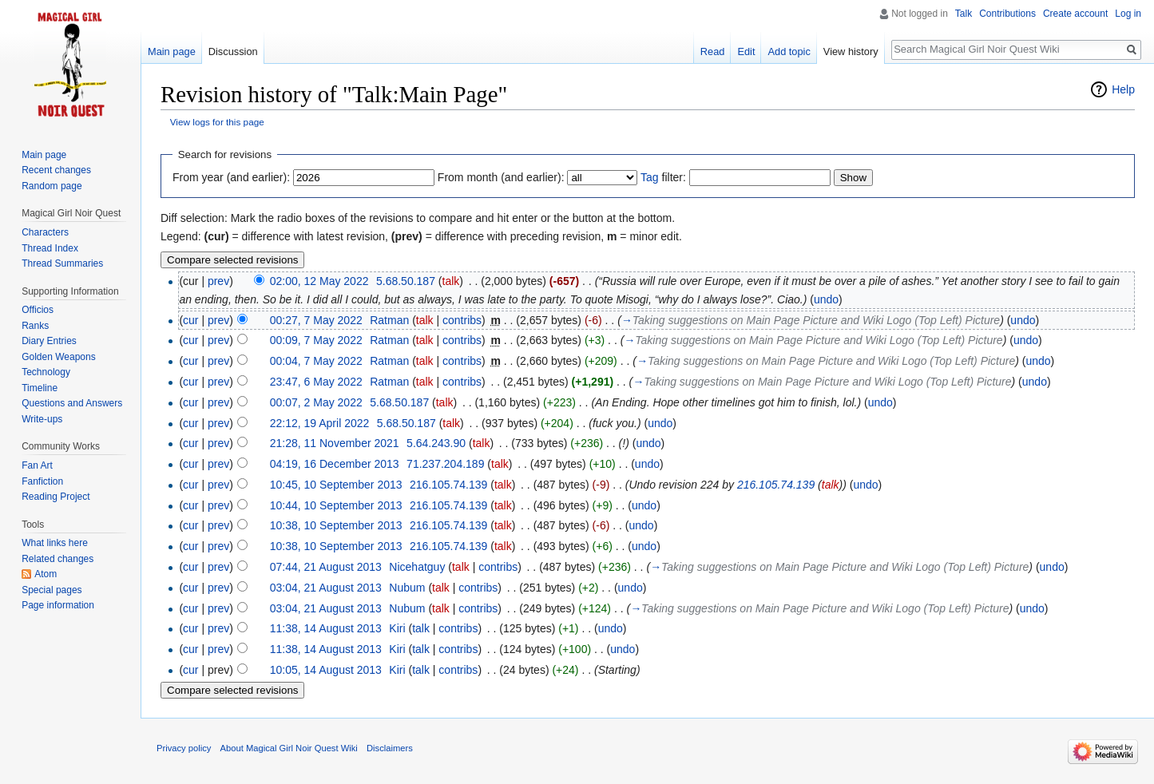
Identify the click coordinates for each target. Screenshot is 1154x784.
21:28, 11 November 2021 (334, 443)
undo (826, 299)
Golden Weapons (59, 356)
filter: (663, 177)
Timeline (40, 388)
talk (451, 281)
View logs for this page (217, 122)
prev (218, 281)
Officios (38, 309)
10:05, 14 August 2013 (326, 669)
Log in (1128, 13)
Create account (1075, 13)
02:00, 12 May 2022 (319, 281)
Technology (46, 372)
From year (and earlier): (231, 177)
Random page (51, 186)
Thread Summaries (62, 263)
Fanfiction (42, 481)
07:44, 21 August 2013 (326, 566)
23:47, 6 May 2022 (316, 381)
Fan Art (37, 465)
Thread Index (50, 248)
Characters (45, 232)
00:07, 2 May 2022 (316, 402)
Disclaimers (390, 748)
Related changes (57, 558)
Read (712, 51)
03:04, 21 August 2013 (326, 587)
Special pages (51, 590)
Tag (649, 177)
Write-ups (42, 419)
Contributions (1007, 13)
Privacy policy (184, 748)
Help (1123, 89)
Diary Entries (49, 340)
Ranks (35, 325)
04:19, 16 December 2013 (334, 463)
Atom (45, 574)
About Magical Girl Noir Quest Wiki (289, 748)
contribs (462, 320)
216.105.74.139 (776, 484)
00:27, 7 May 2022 (316, 320)
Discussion (233, 51)
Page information (58, 605)
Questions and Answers (72, 403)
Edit (746, 51)
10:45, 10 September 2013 (336, 484)
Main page (172, 51)
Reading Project (55, 496)
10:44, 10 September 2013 (336, 505)
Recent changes (56, 170)
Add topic (788, 51)
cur (190, 320)
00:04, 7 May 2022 (316, 360)
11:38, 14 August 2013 (326, 628)
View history (850, 51)
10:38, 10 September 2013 (336, 525)
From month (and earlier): (501, 177)
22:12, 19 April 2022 (320, 423)
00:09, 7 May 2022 (316, 340)
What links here (55, 542)
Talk (963, 13)
